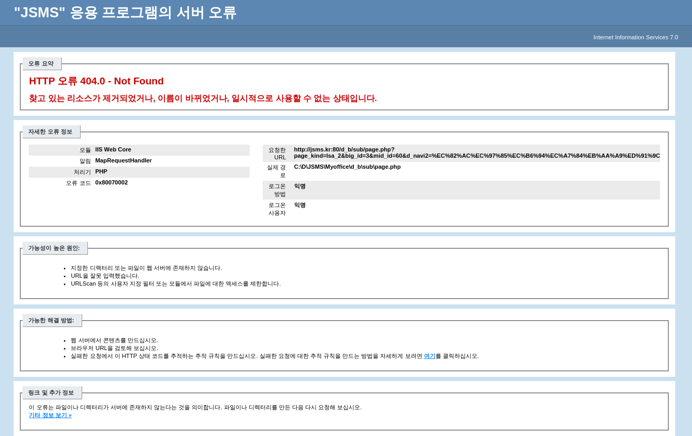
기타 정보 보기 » (50, 415)
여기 (430, 356)
